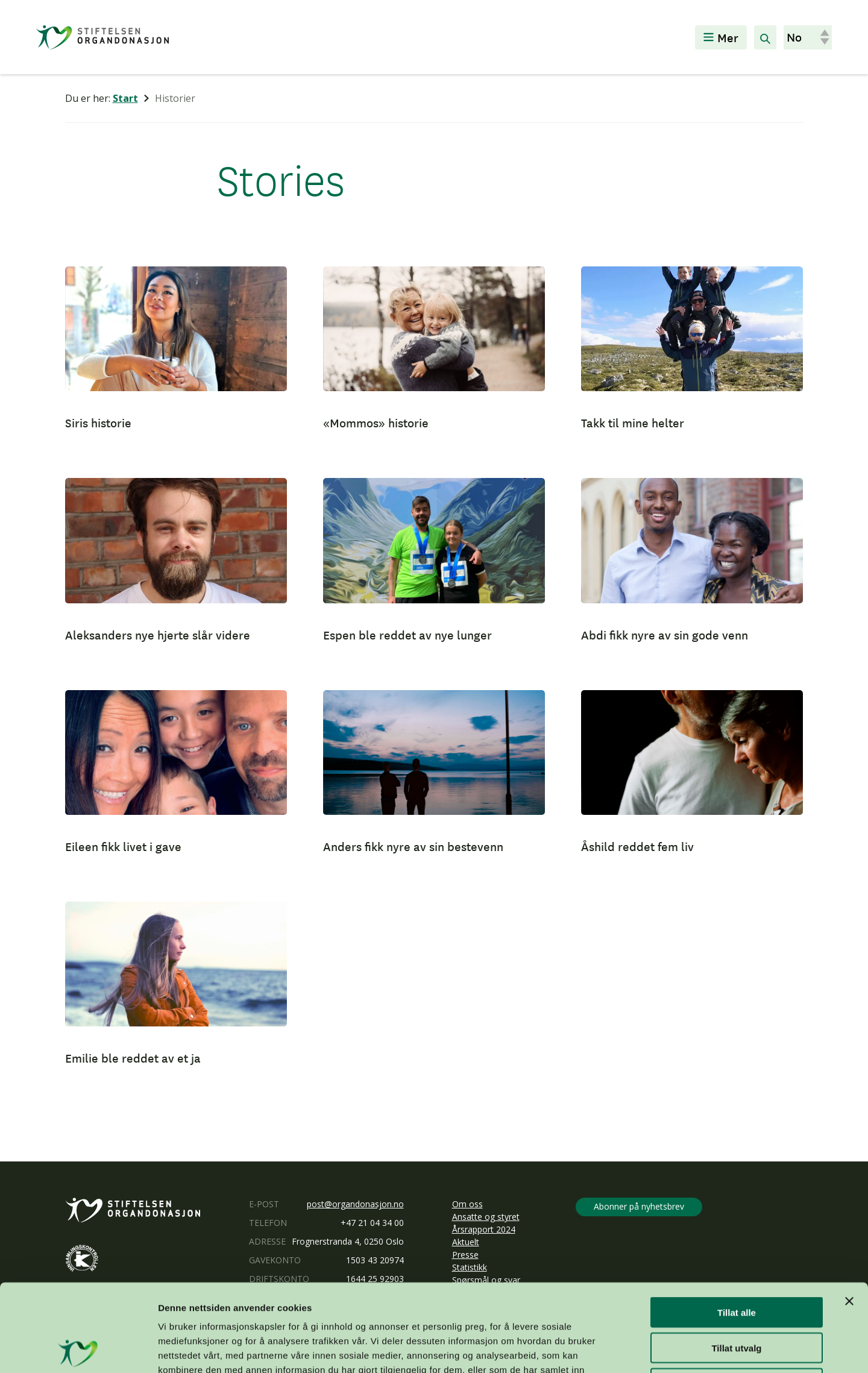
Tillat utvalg (736, 1260)
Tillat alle (736, 1225)
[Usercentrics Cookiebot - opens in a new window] (78, 1349)
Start (125, 98)
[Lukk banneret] (849, 1214)
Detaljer (642, 1349)
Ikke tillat (736, 1296)
